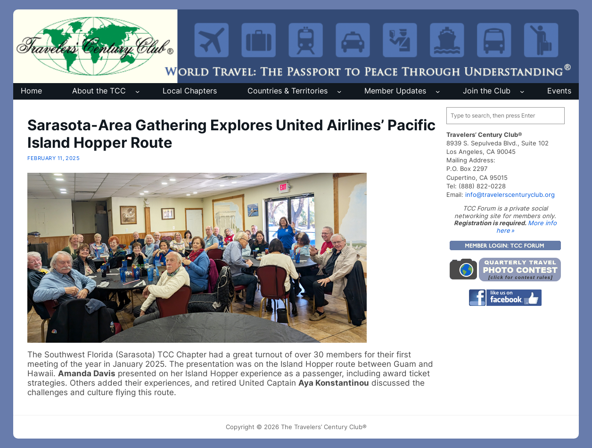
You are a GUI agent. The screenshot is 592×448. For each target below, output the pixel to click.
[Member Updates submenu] (438, 91)
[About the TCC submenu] (137, 91)
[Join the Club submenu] (522, 91)
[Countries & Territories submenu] (339, 91)
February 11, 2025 (53, 158)
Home (31, 90)
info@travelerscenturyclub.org (510, 194)
